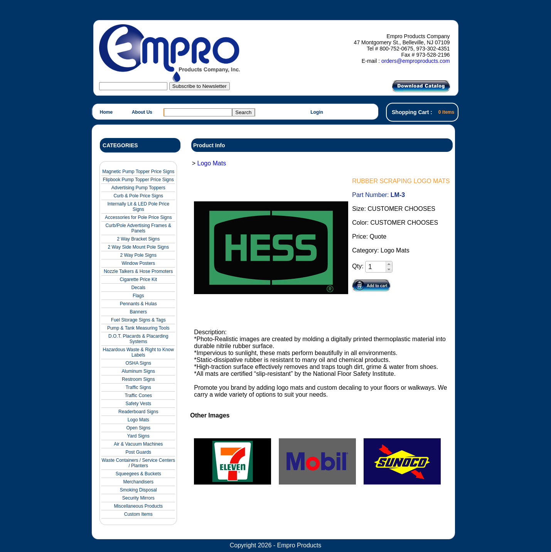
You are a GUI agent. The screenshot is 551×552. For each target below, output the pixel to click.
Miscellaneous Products (138, 506)
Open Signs (138, 428)
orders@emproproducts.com (415, 61)
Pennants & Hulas (138, 303)
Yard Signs (138, 436)
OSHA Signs (138, 363)
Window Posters (138, 263)
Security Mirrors (138, 498)
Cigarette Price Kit (138, 279)
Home (106, 112)
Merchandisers (138, 482)
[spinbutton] (376, 267)
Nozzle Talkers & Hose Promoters (138, 271)
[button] (389, 264)
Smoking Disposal (138, 490)
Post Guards (138, 452)
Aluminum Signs (138, 371)
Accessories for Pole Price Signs (138, 217)
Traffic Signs (138, 387)
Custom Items (138, 514)
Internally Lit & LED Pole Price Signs (138, 206)
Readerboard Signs (138, 411)
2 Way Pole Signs (138, 255)
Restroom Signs (138, 379)
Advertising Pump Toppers (138, 187)
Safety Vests (138, 403)
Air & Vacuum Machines (138, 444)
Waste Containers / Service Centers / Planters (138, 463)
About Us (142, 112)
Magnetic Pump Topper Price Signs (138, 171)
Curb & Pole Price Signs (138, 196)
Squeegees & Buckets (138, 473)
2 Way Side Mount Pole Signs (138, 247)
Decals (138, 287)
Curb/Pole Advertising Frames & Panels (138, 228)
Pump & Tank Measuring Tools (138, 328)
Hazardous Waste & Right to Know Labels (138, 352)
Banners (138, 312)
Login (316, 112)
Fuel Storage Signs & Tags (138, 320)
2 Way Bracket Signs (138, 239)
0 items (446, 112)
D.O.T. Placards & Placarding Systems (138, 338)
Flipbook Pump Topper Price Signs (138, 179)
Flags (138, 295)
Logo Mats (138, 419)
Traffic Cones (138, 395)
